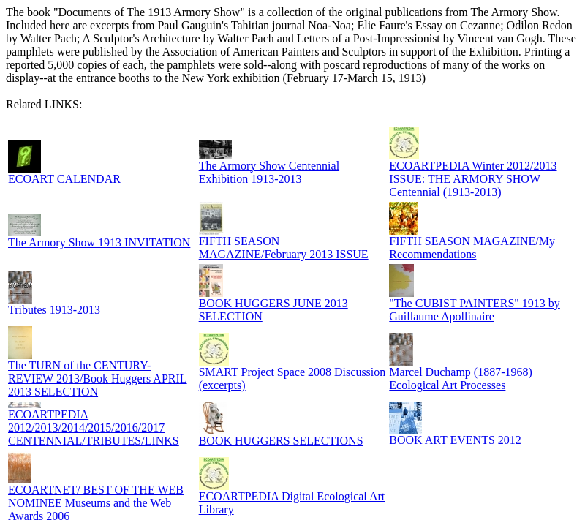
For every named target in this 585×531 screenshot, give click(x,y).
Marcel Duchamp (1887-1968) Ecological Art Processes (460, 378)
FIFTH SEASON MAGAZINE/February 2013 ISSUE (284, 247)
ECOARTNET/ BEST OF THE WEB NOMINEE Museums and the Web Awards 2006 (96, 502)
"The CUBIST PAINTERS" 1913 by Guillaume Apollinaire (474, 310)
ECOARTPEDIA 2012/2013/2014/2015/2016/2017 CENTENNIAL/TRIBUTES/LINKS (93, 427)
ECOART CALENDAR (64, 179)
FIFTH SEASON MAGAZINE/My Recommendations (472, 247)
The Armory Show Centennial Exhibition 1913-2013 (269, 172)
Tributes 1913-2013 (54, 310)
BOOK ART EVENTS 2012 (455, 440)
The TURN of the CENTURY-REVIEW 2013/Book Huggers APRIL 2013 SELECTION (97, 378)
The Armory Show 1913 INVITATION (99, 242)
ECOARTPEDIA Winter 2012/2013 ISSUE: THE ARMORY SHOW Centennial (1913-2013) (472, 178)
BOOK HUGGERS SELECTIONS (281, 440)
